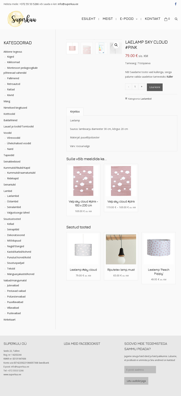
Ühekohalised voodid (19, 143)
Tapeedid (9, 155)
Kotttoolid (9, 114)
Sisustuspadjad (15, 263)
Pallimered (13, 78)
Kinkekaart (10, 319)
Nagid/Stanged (15, 246)
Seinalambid (14, 207)
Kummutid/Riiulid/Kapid (17, 167)
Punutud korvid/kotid (19, 257)
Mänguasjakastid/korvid (20, 274)
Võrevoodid (13, 137)
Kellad (10, 224)
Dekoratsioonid (16, 235)
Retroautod (13, 84)
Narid (10, 149)
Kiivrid (10, 95)
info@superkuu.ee (68, 4)
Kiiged (10, 56)
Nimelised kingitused (15, 107)
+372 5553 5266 (16, 370)
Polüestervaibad (16, 296)
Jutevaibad (13, 285)
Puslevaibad (14, 313)
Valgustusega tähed (18, 212)
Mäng (7, 101)
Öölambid (12, 201)
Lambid (8, 191)
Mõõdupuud (14, 240)
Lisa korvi (154, 87)
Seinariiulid (10, 184)
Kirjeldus (75, 119)
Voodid (7, 132)
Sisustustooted (12, 219)
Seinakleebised (12, 161)
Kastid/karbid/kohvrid (19, 251)
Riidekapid (13, 178)
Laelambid (13, 196)
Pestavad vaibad (16, 291)
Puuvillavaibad (15, 302)
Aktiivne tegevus (13, 51)
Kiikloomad (13, 62)
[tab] (74, 119)
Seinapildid (13, 229)
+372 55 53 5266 (29, 4)
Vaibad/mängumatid (15, 280)
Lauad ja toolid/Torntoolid (19, 126)
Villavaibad (13, 307)
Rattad (11, 89)
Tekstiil (11, 268)
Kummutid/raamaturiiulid (21, 172)
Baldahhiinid (10, 120)
